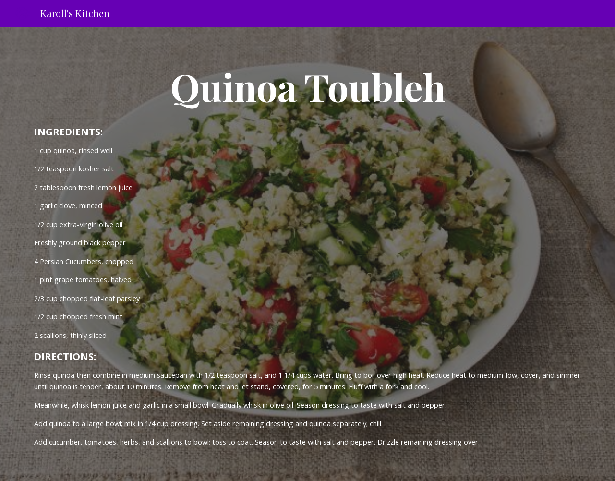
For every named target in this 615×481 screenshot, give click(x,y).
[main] (307, 86)
